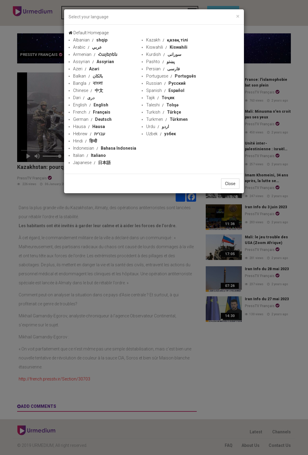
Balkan (88, 76)
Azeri (86, 68)
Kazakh (167, 40)
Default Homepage (89, 32)
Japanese (92, 162)
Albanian (90, 40)
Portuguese (171, 76)
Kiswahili (166, 47)
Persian (163, 68)
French (91, 112)
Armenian (95, 54)
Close (230, 183)
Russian (166, 83)
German (92, 119)
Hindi (85, 141)
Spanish (165, 90)
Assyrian (93, 61)
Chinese (88, 90)
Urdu (157, 126)
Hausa (89, 126)
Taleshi (162, 104)
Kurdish (163, 54)
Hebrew (89, 133)
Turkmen (167, 119)
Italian (89, 155)
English (90, 104)
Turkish (163, 112)
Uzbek (161, 133)
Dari (83, 97)
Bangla (88, 83)
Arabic (87, 47)
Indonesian (104, 148)
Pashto (160, 61)
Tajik (160, 97)
